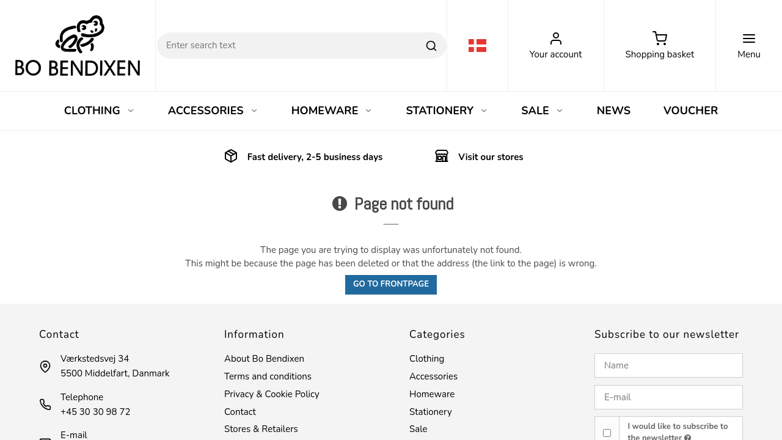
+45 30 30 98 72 (95, 412)
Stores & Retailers (261, 429)
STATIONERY (447, 110)
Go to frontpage (391, 284)
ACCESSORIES (213, 110)
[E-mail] (668, 397)
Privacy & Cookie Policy (272, 394)
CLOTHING (99, 110)
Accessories (433, 376)
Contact (240, 412)
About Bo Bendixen (264, 359)
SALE (542, 110)
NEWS (613, 110)
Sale (418, 429)
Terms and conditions (268, 376)
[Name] (668, 365)
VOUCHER (690, 110)
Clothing (426, 359)
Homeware (432, 394)
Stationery (430, 412)
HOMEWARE (332, 110)
